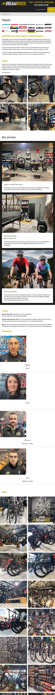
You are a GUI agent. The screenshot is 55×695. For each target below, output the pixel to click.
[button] (51, 9)
